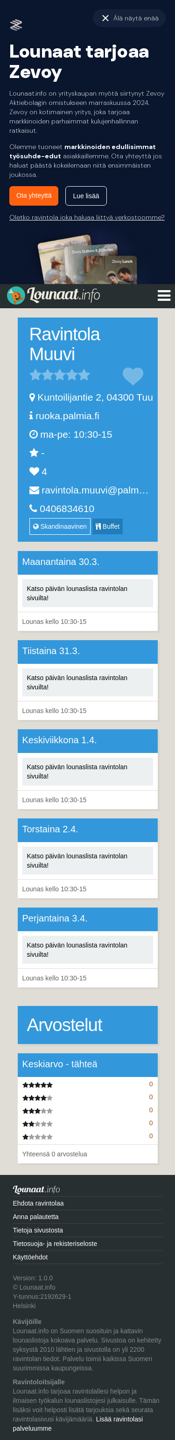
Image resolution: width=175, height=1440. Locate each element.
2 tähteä (41, 375)
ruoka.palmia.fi (67, 415)
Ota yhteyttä (33, 195)
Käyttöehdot (30, 1257)
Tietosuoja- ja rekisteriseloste (55, 1243)
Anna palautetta (36, 1216)
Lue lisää (86, 196)
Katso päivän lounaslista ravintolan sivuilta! (77, 593)
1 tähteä (35, 375)
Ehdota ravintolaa (38, 1203)
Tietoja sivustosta (38, 1230)
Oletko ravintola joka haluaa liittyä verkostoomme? (87, 217)
